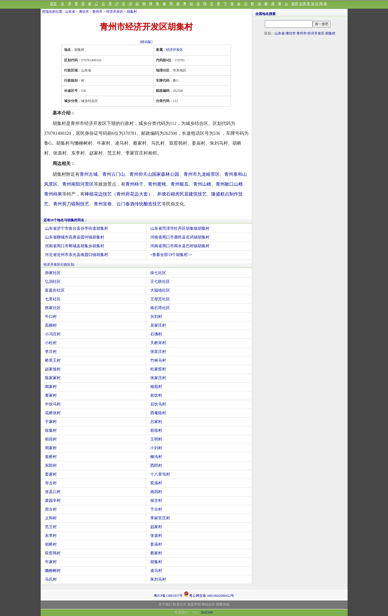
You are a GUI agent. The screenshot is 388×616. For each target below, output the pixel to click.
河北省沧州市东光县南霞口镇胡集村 (76, 255)
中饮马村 (53, 404)
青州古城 (89, 174)
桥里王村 (53, 360)
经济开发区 (114, 12)
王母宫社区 (160, 299)
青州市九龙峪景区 (202, 174)
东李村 (51, 535)
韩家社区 (53, 308)
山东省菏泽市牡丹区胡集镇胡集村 (180, 228)
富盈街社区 (55, 290)
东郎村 (51, 465)
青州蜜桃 (157, 184)
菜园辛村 (53, 500)
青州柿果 (53, 194)
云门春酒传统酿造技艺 (139, 203)
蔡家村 (156, 553)
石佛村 (156, 334)
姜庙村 (156, 544)
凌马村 (156, 571)
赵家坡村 (53, 369)
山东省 (70, 12)
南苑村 (156, 387)
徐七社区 (158, 273)
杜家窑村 (158, 369)
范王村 (51, 527)
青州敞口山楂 (229, 184)
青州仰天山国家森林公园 (154, 174)
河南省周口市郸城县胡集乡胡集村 (74, 246)
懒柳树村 (53, 571)
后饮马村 (158, 404)
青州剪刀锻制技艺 (71, 203)
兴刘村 (156, 316)
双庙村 (156, 483)
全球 (302, 4)
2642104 (207, 612)
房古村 (51, 509)
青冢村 (51, 395)
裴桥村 (51, 457)
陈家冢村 (53, 378)
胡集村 (132, 12)
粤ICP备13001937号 (168, 596)
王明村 (156, 439)
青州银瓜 (180, 184)
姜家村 (51, 474)
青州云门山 (113, 174)
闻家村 (51, 387)
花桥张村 (53, 413)
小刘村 (156, 448)
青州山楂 (202, 184)
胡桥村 (51, 544)
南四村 (156, 492)
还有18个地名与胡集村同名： (65, 220)
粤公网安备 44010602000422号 (209, 594)
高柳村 (51, 325)
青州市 (97, 12)
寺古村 (51, 483)
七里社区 (53, 299)
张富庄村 (158, 352)
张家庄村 (158, 378)
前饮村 (156, 395)
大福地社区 (160, 290)
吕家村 (156, 422)
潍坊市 (84, 12)
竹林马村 (158, 360)
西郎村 (156, 465)
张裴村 (156, 535)
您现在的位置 (52, 12)
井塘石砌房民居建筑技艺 (182, 194)
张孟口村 (53, 492)
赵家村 (156, 527)
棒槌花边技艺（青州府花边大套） (118, 194)
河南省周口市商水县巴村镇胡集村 (180, 246)
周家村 (51, 448)
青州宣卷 (103, 203)
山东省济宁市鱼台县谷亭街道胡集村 (76, 228)
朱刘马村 (158, 579)
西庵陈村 (158, 413)
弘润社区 (53, 281)
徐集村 (51, 430)
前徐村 (156, 430)
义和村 (51, 518)
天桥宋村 (158, 343)
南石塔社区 (160, 308)
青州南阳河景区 (78, 184)
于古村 (156, 509)
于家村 (51, 422)
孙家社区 (53, 273)
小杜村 (51, 343)
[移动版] (146, 42)
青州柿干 (134, 184)
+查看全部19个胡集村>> (171, 255)
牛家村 (51, 562)
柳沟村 (156, 457)
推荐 (294, 4)
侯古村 (156, 500)
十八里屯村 (160, 474)
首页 (53, 4)
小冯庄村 (53, 334)
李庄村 (51, 352)
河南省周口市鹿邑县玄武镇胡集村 (180, 237)
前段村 (51, 439)
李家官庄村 (160, 518)
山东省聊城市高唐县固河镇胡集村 (74, 237)
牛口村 (51, 316)
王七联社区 (160, 281)
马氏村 (51, 579)
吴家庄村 (158, 325)
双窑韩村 (53, 553)
